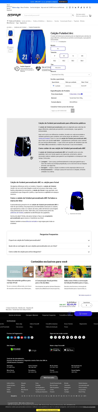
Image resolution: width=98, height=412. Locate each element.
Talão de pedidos (54, 387)
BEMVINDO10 (63, 2)
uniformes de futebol (16, 212)
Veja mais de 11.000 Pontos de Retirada (52, 7)
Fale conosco (19, 326)
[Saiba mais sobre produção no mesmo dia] (24, 68)
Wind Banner (24, 389)
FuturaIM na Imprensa (51, 323)
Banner (23, 387)
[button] (71, 41)
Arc (58, 48)
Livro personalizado (84, 385)
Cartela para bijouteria (41, 392)
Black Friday (82, 392)
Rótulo (23, 385)
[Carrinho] (90, 16)
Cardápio (66, 392)
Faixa (22, 392)
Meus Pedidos (25, 7)
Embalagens (67, 387)
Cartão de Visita (11, 385)
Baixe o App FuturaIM (57, 345)
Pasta (37, 383)
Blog (31, 326)
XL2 (64, 60)
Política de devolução (51, 326)
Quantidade (87, 302)
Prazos (66, 326)
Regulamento (83, 323)
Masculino (58, 67)
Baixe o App (19, 323)
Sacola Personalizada (55, 383)
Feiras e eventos (83, 387)
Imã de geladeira (40, 387)
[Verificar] (15, 349)
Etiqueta (23, 383)
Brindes (66, 383)
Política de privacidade (89, 407)
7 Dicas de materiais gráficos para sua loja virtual (17, 281)
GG (82, 55)
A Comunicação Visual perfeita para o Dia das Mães (46, 281)
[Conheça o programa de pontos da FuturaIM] (47, 68)
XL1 (54, 60)
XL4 (82, 60)
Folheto (9, 387)
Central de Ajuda (35, 7)
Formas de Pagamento (14, 333)
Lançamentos (82, 389)
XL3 (73, 60)
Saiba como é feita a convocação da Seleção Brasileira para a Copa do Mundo (76, 282)
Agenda (66, 389)
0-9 (85, 396)
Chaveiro (52, 392)
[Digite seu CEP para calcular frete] (61, 111)
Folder (8, 389)
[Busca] (73, 15)
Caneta (52, 389)
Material (53, 71)
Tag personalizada (40, 389)
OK (72, 110)
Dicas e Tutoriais (68, 323)
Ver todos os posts (85, 295)
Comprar (83, 314)
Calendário (67, 385)
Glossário (14, 396)
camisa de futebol (44, 138)
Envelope (38, 385)
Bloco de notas (54, 385)
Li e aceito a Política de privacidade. (48, 410)
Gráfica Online (10, 383)
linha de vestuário (31, 221)
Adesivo (9, 392)
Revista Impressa (83, 383)
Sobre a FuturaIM (34, 323)
